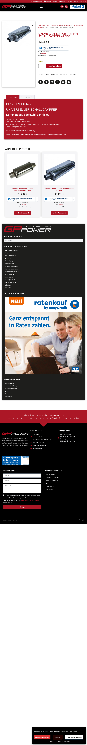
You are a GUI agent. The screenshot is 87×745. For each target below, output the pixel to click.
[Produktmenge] (40, 66)
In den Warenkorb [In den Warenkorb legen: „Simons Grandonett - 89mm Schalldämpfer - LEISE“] (22, 213)
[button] (41, 7)
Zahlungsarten (9, 383)
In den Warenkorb (54, 66)
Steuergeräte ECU (11, 280)
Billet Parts (8, 285)
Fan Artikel (8, 288)
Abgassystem (10, 253)
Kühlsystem (9, 274)
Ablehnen (58, 737)
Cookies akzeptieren (42, 737)
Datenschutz (51, 741)
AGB (6, 391)
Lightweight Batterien (12, 266)
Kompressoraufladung (12, 269)
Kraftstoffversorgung (12, 271)
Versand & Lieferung (11, 386)
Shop (48, 25)
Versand (43, 53)
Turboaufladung (10, 282)
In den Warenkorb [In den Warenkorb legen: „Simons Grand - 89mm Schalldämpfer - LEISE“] (59, 213)
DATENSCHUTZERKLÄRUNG (30, 500)
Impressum (67, 741)
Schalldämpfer (67, 25)
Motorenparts (10, 277)
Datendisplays (10, 261)
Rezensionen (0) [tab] (27, 97)
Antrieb (8, 258)
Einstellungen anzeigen (74, 737)
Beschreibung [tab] (13, 97)
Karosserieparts (9, 263)
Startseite (41, 25)
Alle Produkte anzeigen (11, 250)
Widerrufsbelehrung (11, 388)
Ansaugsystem (10, 255)
